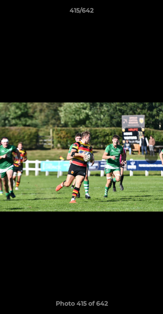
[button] (152, 13)
